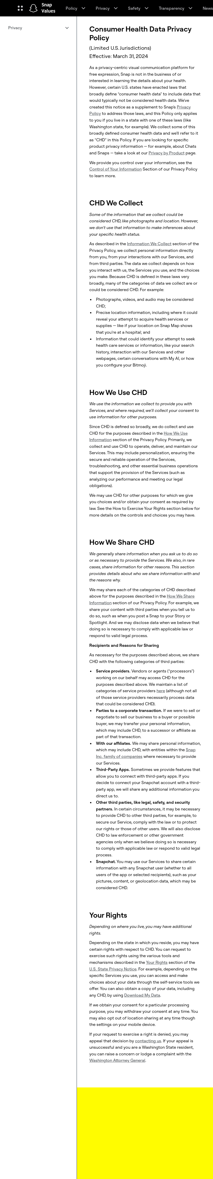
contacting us (148, 1040)
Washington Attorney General (117, 1060)
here (161, 690)
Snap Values (48, 8)
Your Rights (157, 962)
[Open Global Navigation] (20, 8)
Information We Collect (149, 243)
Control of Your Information (115, 169)
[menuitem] (38, 28)
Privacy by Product (167, 152)
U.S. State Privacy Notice (113, 969)
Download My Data (142, 995)
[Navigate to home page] (33, 8)
